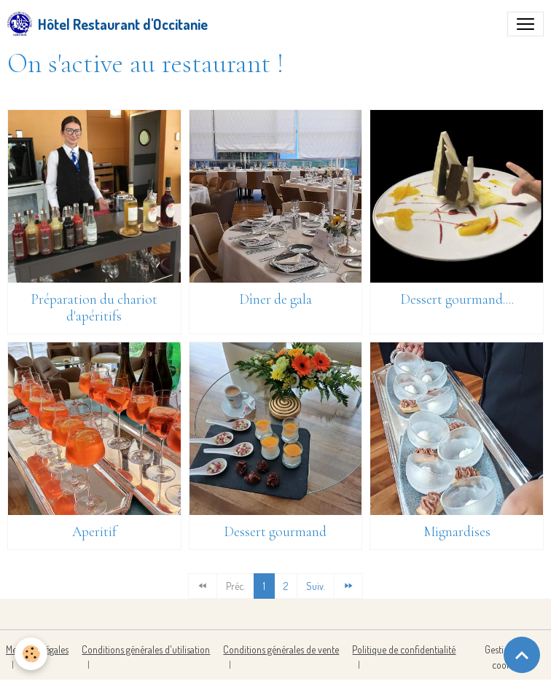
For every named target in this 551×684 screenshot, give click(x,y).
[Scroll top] (522, 655)
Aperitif (94, 531)
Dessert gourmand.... (457, 299)
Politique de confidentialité (404, 649)
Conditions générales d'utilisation (146, 649)
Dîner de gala (275, 299)
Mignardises (457, 531)
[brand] (107, 24)
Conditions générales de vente (281, 649)
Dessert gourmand (275, 531)
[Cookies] (31, 653)
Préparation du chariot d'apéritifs (94, 308)
